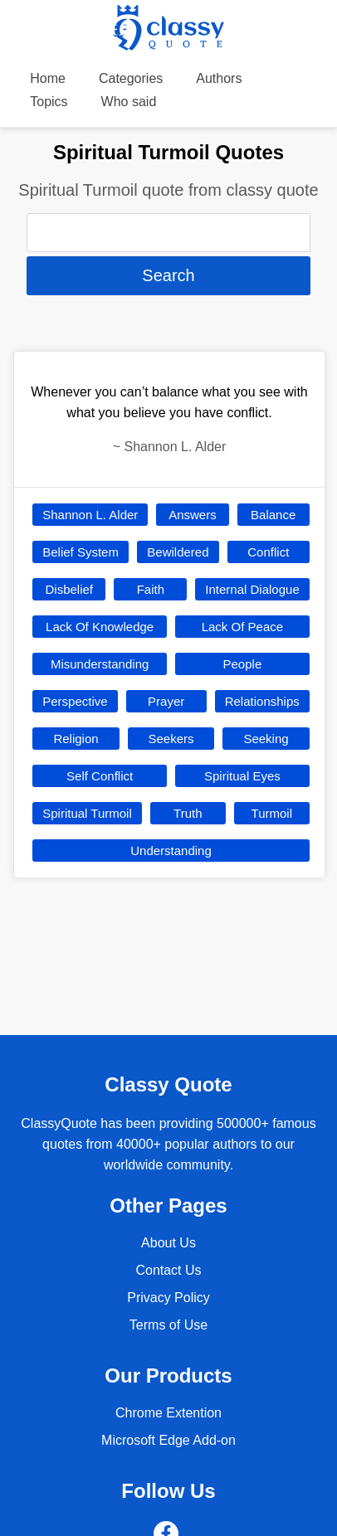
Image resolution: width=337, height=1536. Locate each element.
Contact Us (168, 1270)
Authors (219, 78)
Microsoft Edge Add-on (168, 1440)
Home (48, 78)
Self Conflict (99, 776)
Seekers (170, 739)
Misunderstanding (100, 664)
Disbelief (69, 589)
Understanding (171, 850)
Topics (48, 102)
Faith (150, 589)
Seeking (265, 739)
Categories (131, 78)
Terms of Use (168, 1325)
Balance (273, 515)
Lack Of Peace (242, 627)
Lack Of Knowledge (100, 627)
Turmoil (272, 813)
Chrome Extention (168, 1413)
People (242, 664)
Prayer (166, 701)
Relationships (262, 701)
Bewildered (177, 552)
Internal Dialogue (252, 589)
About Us (168, 1243)
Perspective (74, 701)
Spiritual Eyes (242, 776)
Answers (192, 515)
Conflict (268, 552)
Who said (129, 102)
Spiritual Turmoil (87, 813)
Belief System (80, 552)
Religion (75, 739)
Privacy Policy (168, 1298)
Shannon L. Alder (90, 515)
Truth (187, 813)
